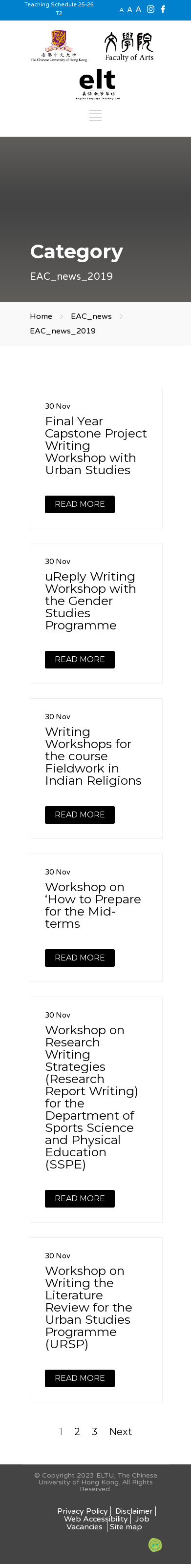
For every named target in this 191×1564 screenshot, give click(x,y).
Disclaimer (134, 1511)
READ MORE (80, 504)
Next (120, 1432)
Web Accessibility (96, 1519)
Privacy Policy (82, 1511)
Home (41, 316)
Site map (126, 1527)
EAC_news (91, 316)
